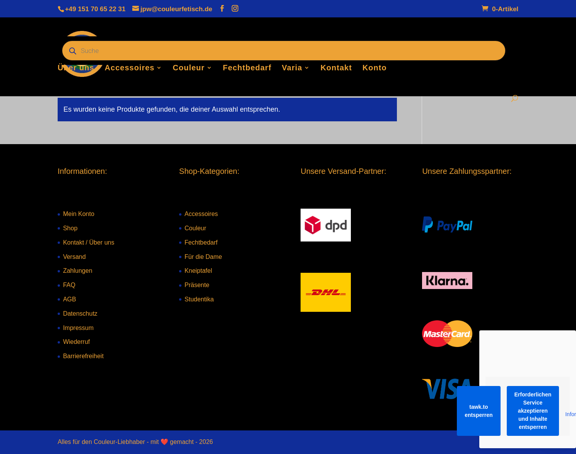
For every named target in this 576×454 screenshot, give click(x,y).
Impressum (78, 328)
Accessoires (130, 68)
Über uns (76, 68)
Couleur (189, 68)
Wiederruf (76, 341)
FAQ (69, 285)
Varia (292, 68)
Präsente (197, 285)
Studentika (199, 299)
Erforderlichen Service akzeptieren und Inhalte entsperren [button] (533, 410)
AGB (69, 299)
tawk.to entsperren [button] (478, 411)
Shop (70, 228)
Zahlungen (77, 270)
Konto (374, 68)
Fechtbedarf (247, 68)
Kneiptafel (198, 270)
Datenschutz (80, 313)
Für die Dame (203, 256)
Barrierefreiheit (83, 356)
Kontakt (336, 68)
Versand (74, 256)
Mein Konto (78, 214)
